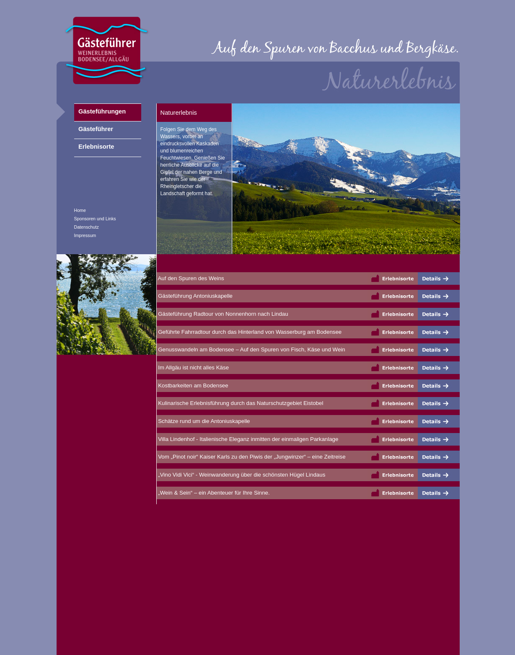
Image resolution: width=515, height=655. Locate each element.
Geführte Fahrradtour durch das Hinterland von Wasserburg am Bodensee (249, 332)
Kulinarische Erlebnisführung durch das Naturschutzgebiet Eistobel (240, 403)
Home (80, 210)
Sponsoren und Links (95, 218)
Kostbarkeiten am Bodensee (192, 385)
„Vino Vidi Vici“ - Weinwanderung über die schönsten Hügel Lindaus (241, 475)
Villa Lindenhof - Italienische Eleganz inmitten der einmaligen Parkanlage (248, 439)
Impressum (85, 235)
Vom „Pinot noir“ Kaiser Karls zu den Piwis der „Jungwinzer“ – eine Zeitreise (251, 457)
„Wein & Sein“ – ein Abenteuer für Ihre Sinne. (213, 493)
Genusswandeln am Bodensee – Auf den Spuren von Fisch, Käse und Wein (251, 349)
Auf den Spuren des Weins (190, 278)
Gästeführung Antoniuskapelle (195, 296)
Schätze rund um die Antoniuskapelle (203, 421)
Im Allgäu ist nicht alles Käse (193, 367)
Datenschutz (86, 227)
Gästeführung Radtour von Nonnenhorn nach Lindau (222, 314)
